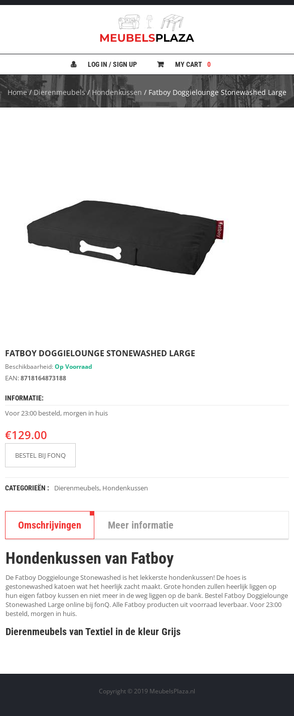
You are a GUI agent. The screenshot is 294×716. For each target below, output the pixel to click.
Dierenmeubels (59, 92)
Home (17, 92)
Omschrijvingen (49, 525)
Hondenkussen (117, 92)
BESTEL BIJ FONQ (40, 455)
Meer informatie (141, 525)
